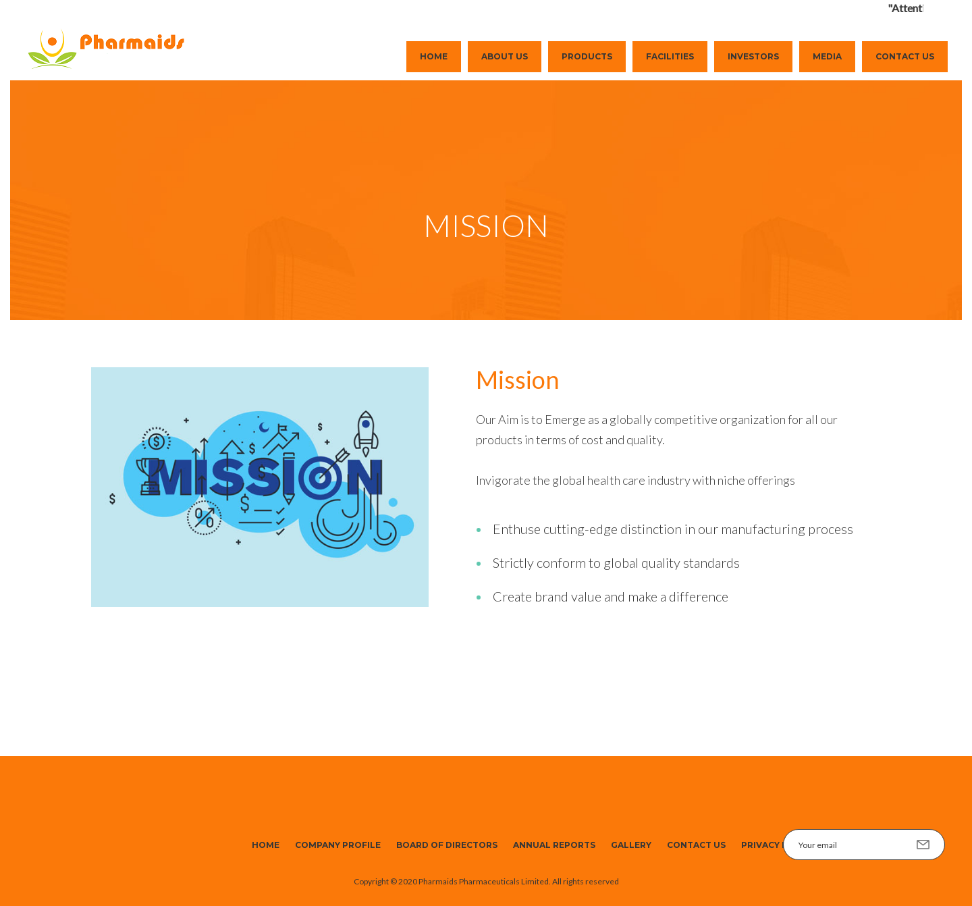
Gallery (631, 845)
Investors (753, 56)
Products (587, 56)
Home (434, 56)
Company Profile (338, 845)
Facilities (670, 56)
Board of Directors (446, 845)
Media (827, 56)
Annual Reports (554, 845)
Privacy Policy (778, 845)
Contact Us (904, 56)
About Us (504, 56)
